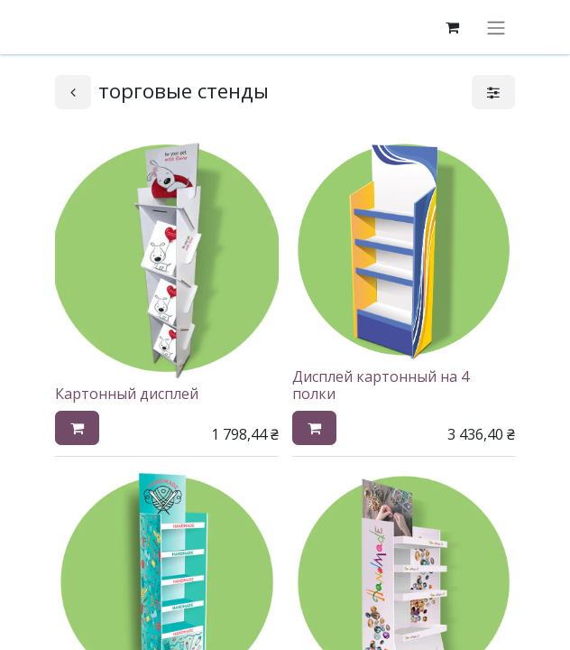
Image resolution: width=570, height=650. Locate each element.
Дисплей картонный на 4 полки (380, 385)
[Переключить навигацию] (496, 27)
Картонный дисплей (126, 394)
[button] (77, 428)
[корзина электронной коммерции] (452, 27)
